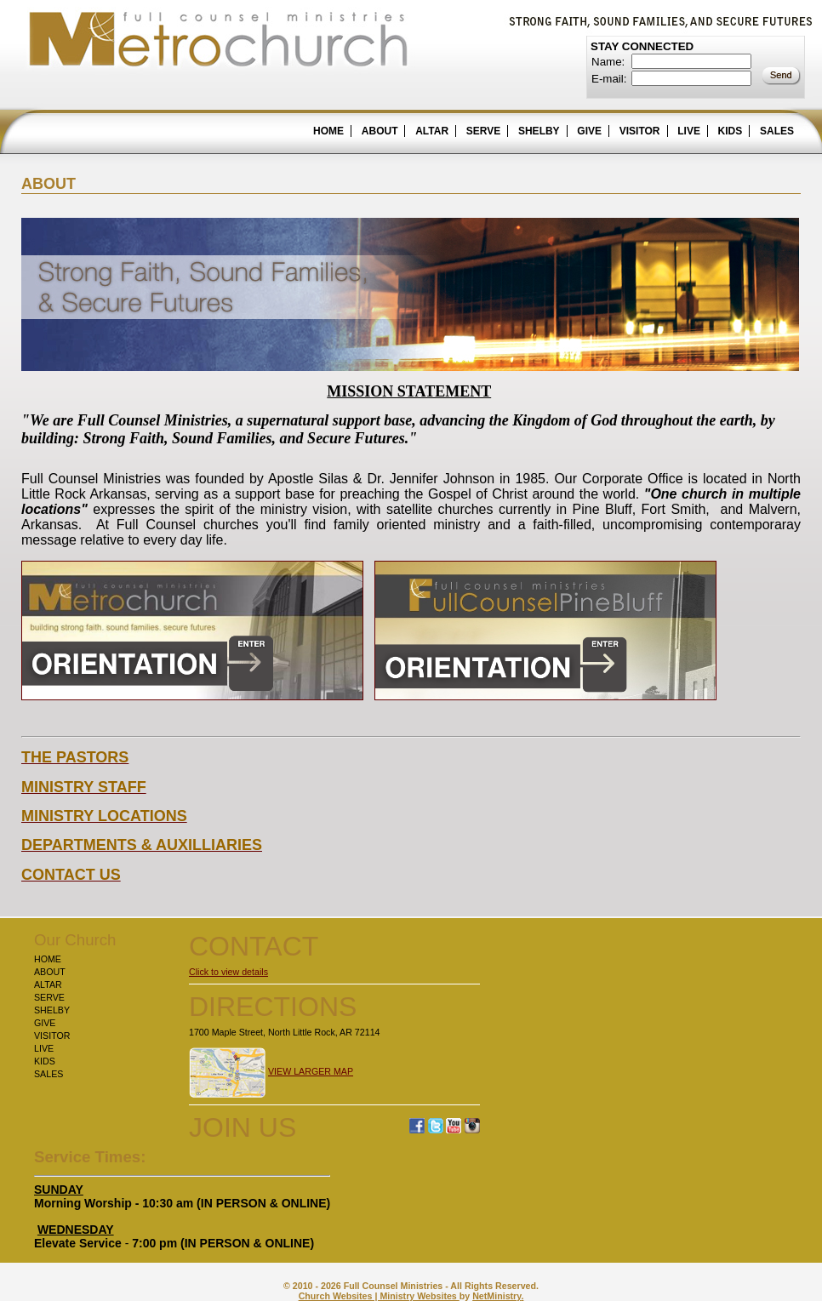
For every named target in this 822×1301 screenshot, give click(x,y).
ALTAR (431, 131)
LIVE (688, 131)
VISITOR (639, 131)
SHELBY (539, 131)
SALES (777, 131)
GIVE (589, 131)
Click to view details (228, 972)
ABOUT (380, 131)
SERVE (483, 131)
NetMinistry (496, 1296)
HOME (328, 131)
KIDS (730, 131)
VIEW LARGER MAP (310, 1071)
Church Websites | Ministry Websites (379, 1296)
